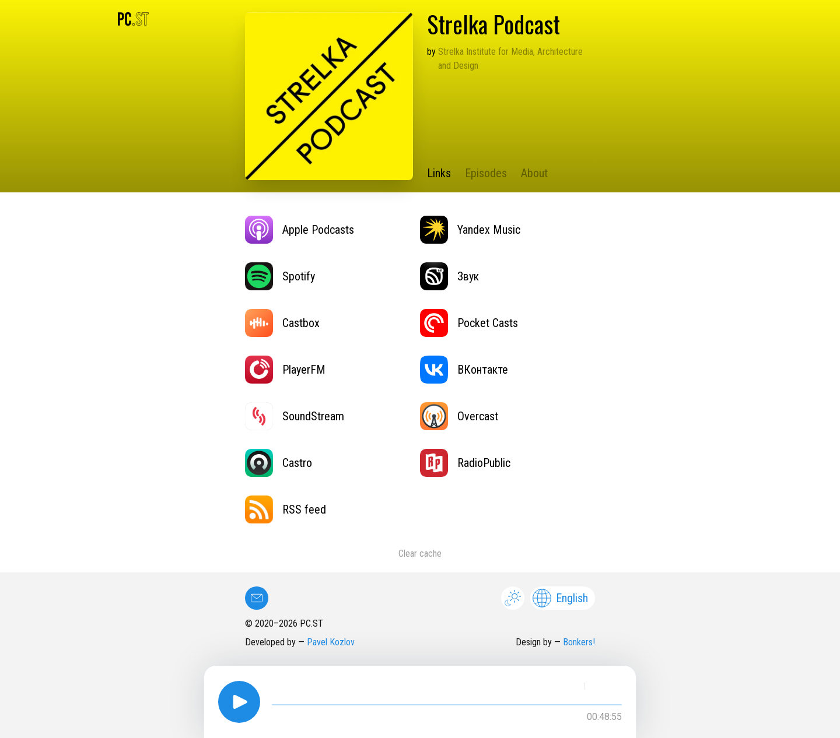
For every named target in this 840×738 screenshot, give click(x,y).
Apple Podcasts (299, 230)
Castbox (282, 323)
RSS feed (285, 509)
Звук (449, 276)
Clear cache (420, 553)
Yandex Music (470, 230)
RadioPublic (465, 463)
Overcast (459, 416)
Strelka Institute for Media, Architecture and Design (510, 58)
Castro (278, 463)
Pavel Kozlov (331, 642)
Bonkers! (579, 642)
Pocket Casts (469, 323)
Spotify (280, 276)
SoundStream (294, 416)
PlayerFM (285, 370)
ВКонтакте (464, 370)
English (560, 598)
